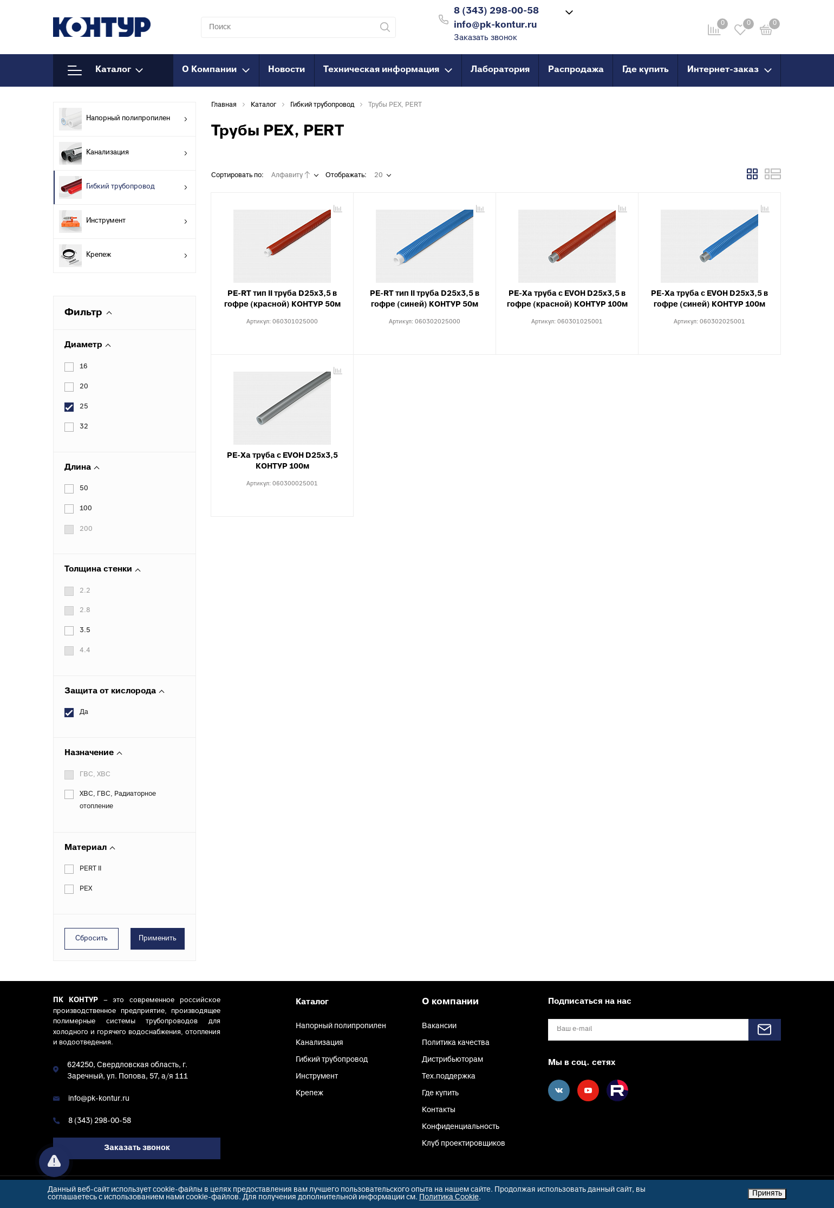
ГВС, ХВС (95, 774)
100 (86, 508)
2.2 (85, 591)
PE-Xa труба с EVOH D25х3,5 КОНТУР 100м (282, 461)
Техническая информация (387, 70)
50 (84, 488)
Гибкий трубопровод (123, 187)
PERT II (90, 869)
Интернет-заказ (729, 70)
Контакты (438, 1110)
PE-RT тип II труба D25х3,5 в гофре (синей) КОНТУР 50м (424, 299)
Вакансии (439, 1026)
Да (84, 712)
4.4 (85, 650)
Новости (286, 70)
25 (84, 407)
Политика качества (456, 1043)
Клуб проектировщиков (463, 1143)
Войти (614, 18)
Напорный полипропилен (123, 119)
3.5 (85, 630)
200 (86, 529)
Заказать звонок (485, 38)
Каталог (105, 70)
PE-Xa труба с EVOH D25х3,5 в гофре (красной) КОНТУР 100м (567, 299)
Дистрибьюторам (452, 1059)
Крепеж (123, 255)
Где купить (645, 70)
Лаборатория (500, 70)
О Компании (216, 70)
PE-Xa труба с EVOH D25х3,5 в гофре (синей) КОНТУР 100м (709, 299)
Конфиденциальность (460, 1127)
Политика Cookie (449, 1197)
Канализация (123, 153)
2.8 (85, 610)
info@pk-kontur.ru (98, 1098)
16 (84, 366)
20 (84, 387)
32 (84, 427)
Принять (767, 1193)
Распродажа (576, 70)
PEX (86, 889)
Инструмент (123, 221)
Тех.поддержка (448, 1076)
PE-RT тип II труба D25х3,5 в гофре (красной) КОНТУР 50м (282, 299)
